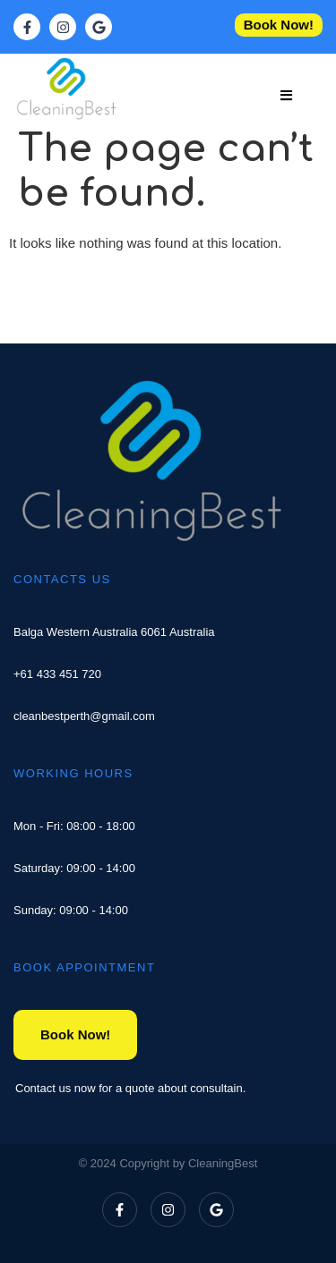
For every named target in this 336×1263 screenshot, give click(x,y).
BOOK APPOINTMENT (84, 967)
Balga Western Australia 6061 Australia (114, 632)
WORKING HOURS (73, 773)
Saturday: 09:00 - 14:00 (74, 868)
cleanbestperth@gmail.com (84, 716)
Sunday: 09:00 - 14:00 (70, 910)
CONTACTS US (62, 579)
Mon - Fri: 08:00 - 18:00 (74, 826)
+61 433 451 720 (57, 674)
